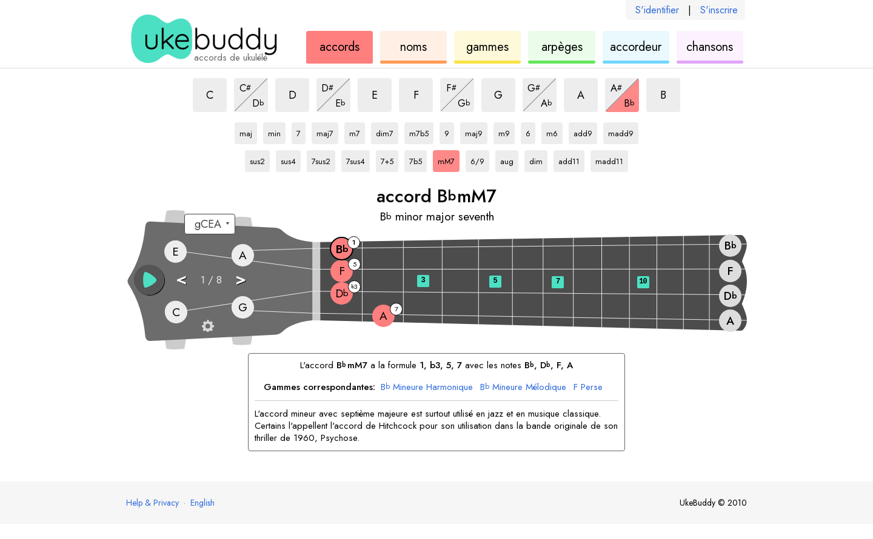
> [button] (240, 278)
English (202, 503)
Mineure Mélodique (523, 388)
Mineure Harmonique (427, 388)
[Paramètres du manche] (207, 325)
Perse (588, 388)
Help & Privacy (152, 503)
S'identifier (657, 10)
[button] (149, 280)
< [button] (181, 278)
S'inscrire (719, 10)
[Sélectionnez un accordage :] (209, 224)
